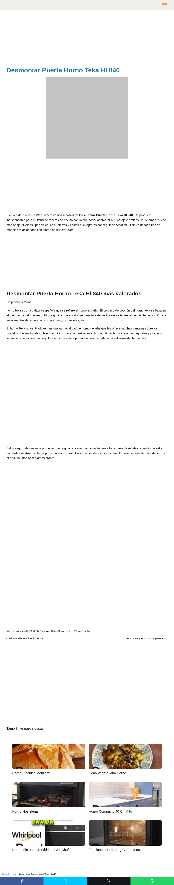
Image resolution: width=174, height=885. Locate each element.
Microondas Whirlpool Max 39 (26, 638)
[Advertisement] (87, 39)
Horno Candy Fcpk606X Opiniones (145, 638)
